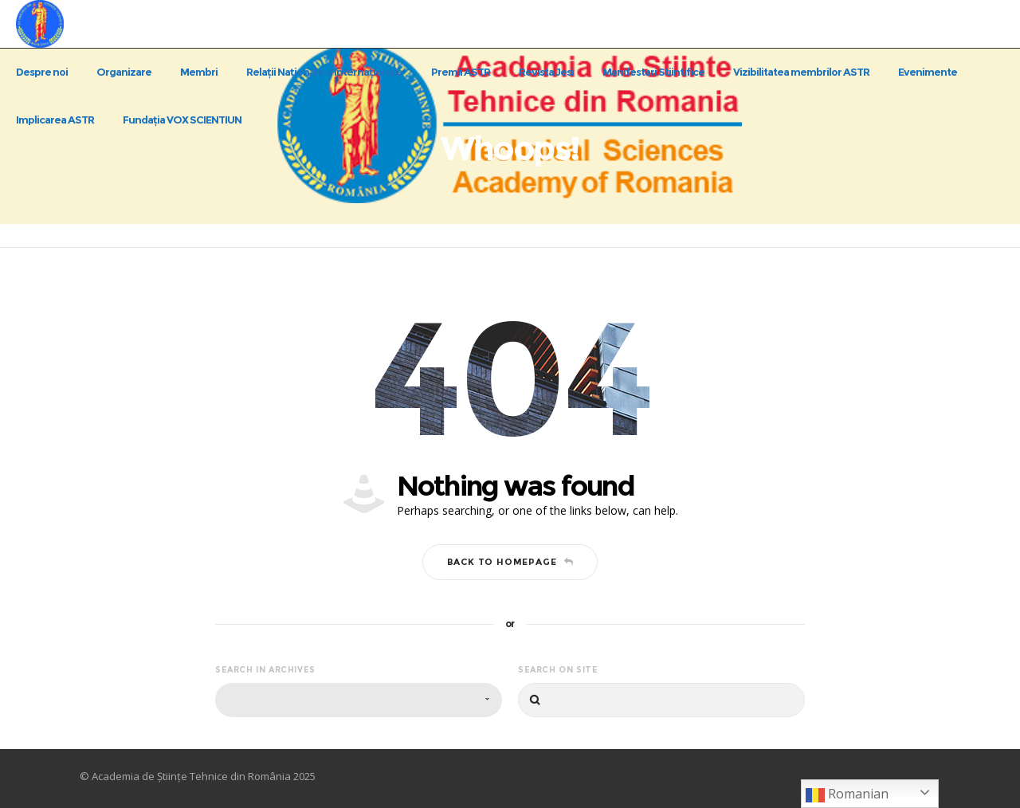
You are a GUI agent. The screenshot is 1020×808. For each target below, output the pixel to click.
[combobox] (358, 700)
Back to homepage (510, 561)
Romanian (847, 795)
